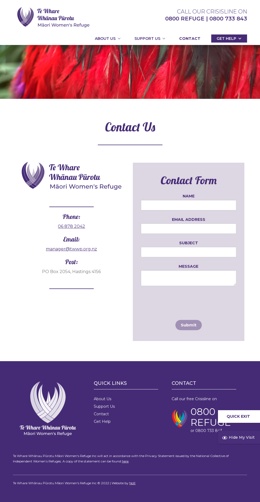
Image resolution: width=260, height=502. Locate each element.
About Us (102, 398)
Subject (188, 242)
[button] (107, 38)
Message (188, 266)
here (125, 461)
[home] (53, 17)
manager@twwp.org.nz (71, 249)
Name (189, 196)
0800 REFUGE (210, 417)
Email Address (188, 219)
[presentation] (182, 301)
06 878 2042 (71, 226)
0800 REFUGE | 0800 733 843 (206, 18)
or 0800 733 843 (206, 430)
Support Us (104, 406)
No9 (132, 483)
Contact (189, 38)
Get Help (102, 421)
